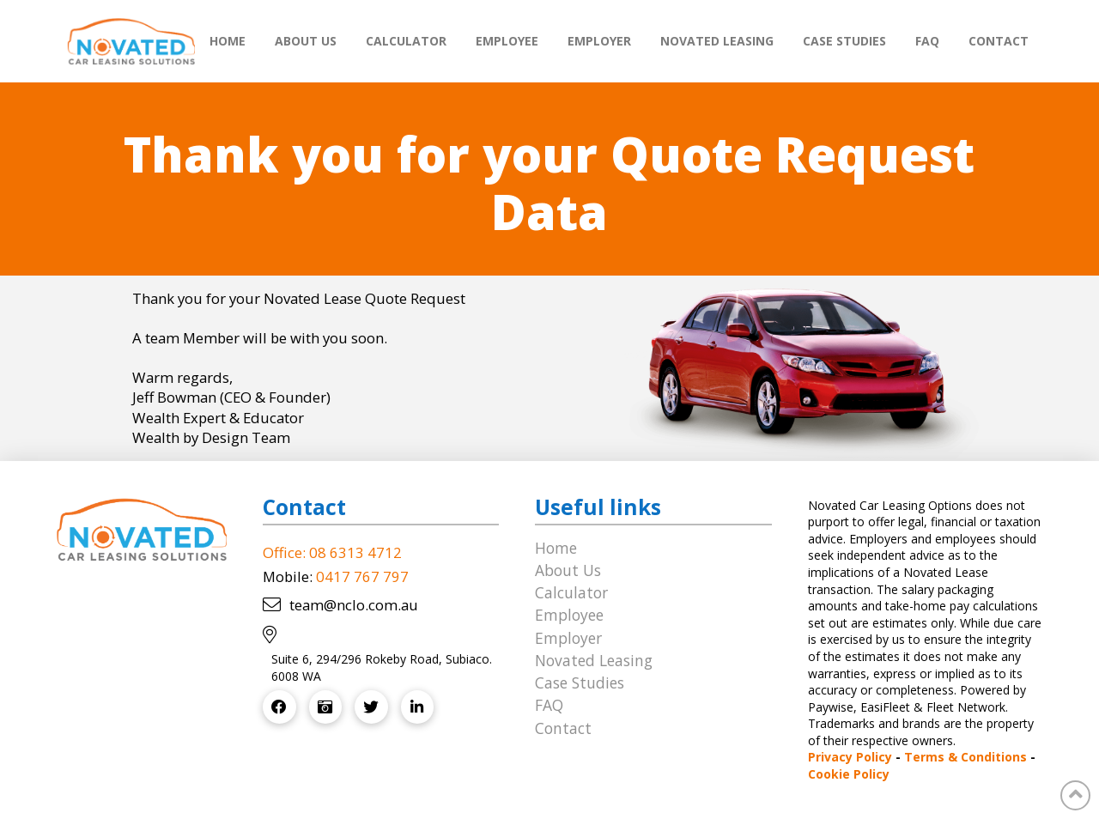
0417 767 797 (362, 576)
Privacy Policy (850, 757)
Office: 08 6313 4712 (332, 552)
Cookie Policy (849, 774)
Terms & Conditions (965, 757)
